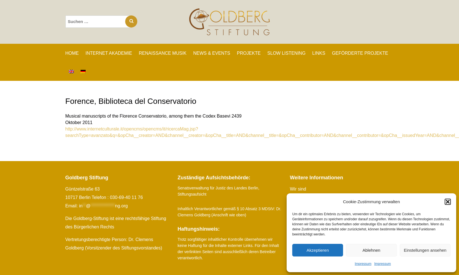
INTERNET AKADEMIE (109, 53)
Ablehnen (371, 250)
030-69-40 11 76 (126, 197)
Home (72, 53)
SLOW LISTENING (286, 53)
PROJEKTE (249, 53)
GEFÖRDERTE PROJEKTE (360, 53)
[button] (448, 202)
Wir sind (298, 189)
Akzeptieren (318, 250)
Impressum (363, 264)
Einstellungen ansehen (425, 250)
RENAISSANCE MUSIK (162, 53)
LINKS (318, 53)
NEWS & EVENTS (211, 53)
